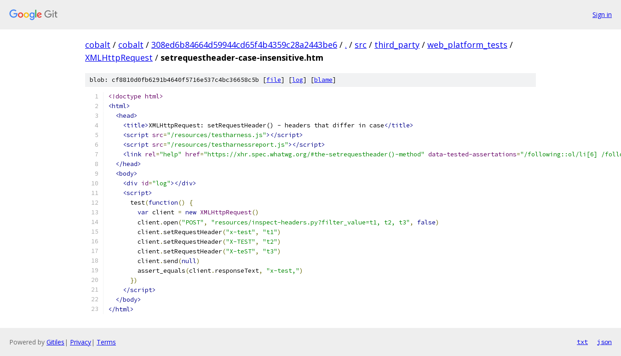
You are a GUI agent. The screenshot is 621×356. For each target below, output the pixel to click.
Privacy (80, 342)
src (361, 44)
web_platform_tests (467, 44)
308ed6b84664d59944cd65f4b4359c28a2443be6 (244, 44)
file (273, 80)
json (604, 342)
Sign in (602, 14)
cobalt (97, 44)
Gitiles (55, 342)
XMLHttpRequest (119, 57)
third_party (397, 44)
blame (323, 80)
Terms (106, 342)
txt (582, 342)
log (297, 80)
